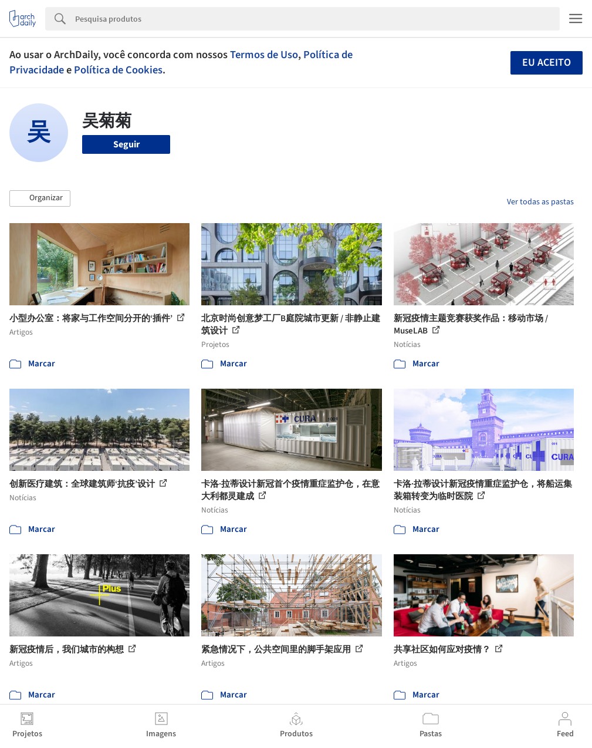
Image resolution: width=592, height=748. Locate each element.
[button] (39, 198)
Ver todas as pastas (540, 202)
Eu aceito (546, 62)
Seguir (126, 144)
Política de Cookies (118, 70)
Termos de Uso (264, 54)
